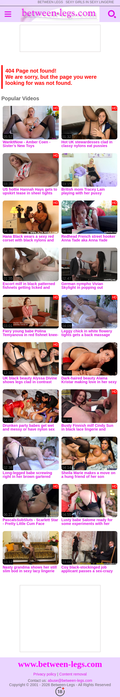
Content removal (73, 674)
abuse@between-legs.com (70, 680)
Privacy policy (44, 674)
